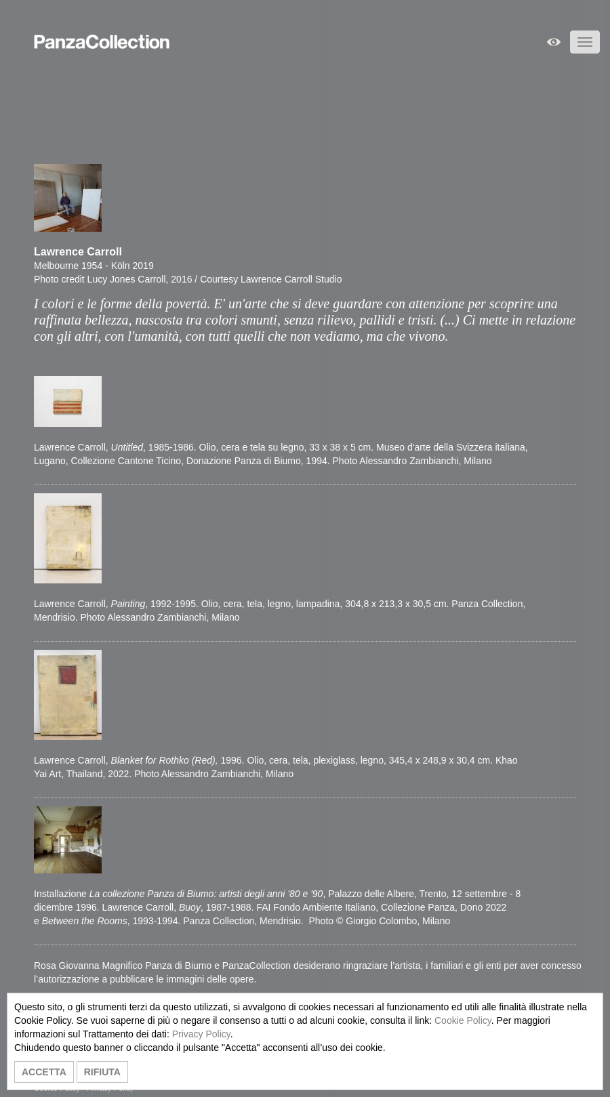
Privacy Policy (201, 1034)
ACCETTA (44, 1072)
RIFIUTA (102, 1072)
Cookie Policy (462, 1020)
